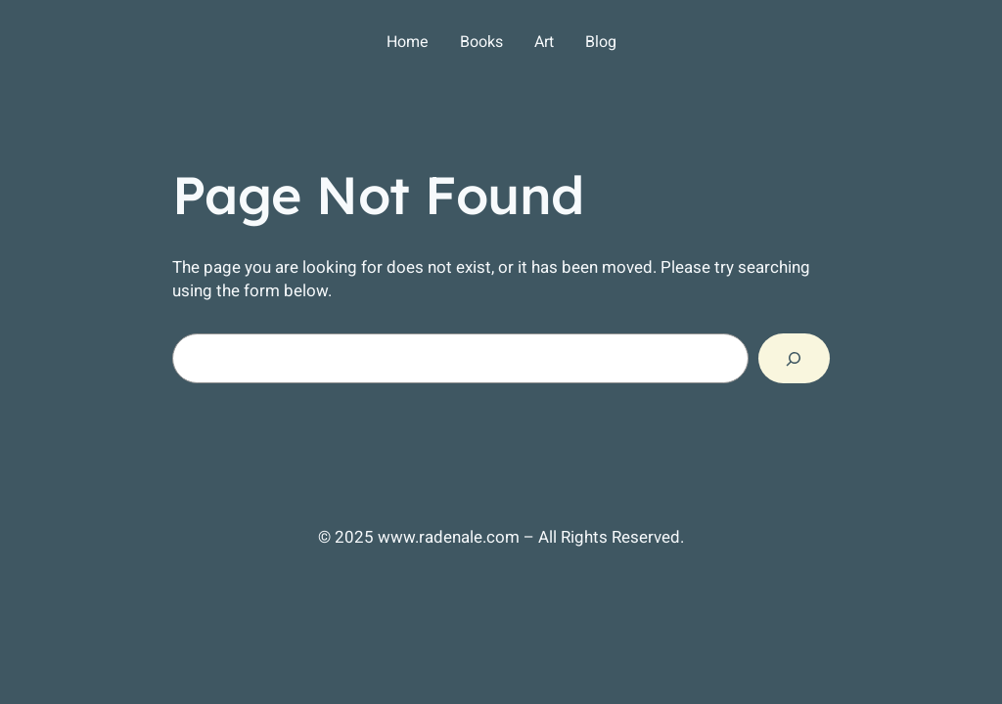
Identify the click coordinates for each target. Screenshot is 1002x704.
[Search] (794, 358)
